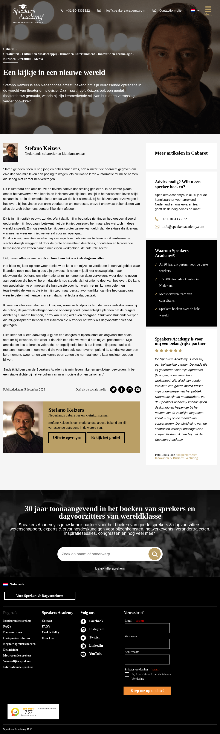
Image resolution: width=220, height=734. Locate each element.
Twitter (94, 637)
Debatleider (10, 649)
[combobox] (110, 554)
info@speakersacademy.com (124, 10)
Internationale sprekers (18, 667)
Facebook (96, 621)
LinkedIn (96, 645)
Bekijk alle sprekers (110, 568)
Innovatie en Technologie (115, 54)
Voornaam (131, 636)
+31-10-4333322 (78, 10)
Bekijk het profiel (105, 437)
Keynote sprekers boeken (19, 644)
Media (38, 59)
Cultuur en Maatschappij (39, 54)
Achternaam (132, 651)
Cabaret (8, 49)
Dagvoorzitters (12, 632)
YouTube (95, 653)
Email (134, 621)
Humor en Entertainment (77, 54)
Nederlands (13, 584)
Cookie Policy (51, 632)
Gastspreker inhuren (16, 638)
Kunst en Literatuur (17, 59)
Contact (47, 620)
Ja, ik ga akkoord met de (151, 676)
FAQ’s (7, 626)
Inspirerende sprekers (17, 620)
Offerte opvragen (67, 437)
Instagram (96, 629)
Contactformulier (171, 10)
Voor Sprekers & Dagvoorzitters (40, 595)
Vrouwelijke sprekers (17, 661)
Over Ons (48, 638)
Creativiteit (11, 54)
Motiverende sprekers (17, 655)
